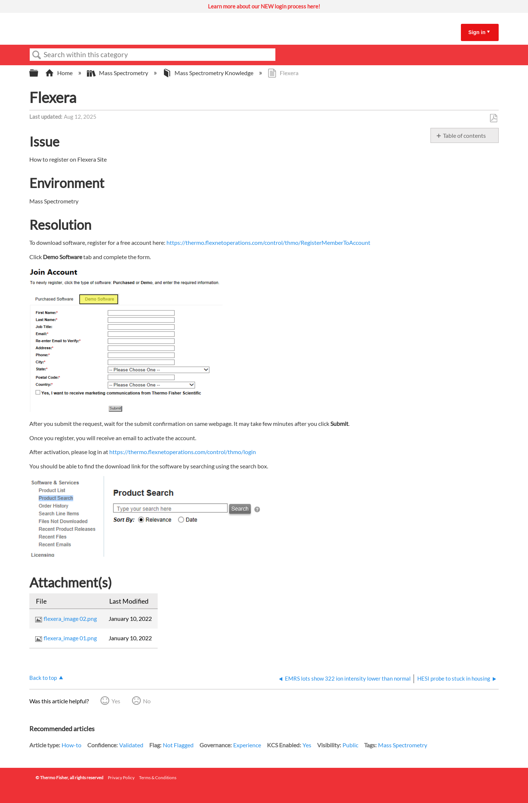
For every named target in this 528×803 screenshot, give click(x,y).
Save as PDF (493, 118)
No (147, 700)
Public (350, 744)
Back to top (43, 677)
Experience (247, 744)
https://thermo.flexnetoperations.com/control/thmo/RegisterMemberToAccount (268, 242)
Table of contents (464, 135)
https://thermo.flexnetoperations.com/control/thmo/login (182, 451)
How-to (71, 744)
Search (36, 55)
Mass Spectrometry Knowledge (208, 72)
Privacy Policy (121, 777)
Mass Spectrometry (118, 72)
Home (59, 72)
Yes (115, 700)
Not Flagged (178, 744)
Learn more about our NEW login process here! (264, 6)
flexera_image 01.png (70, 637)
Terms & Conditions (157, 777)
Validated (131, 744)
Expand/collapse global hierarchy (38, 73)
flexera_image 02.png (70, 618)
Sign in (476, 32)
